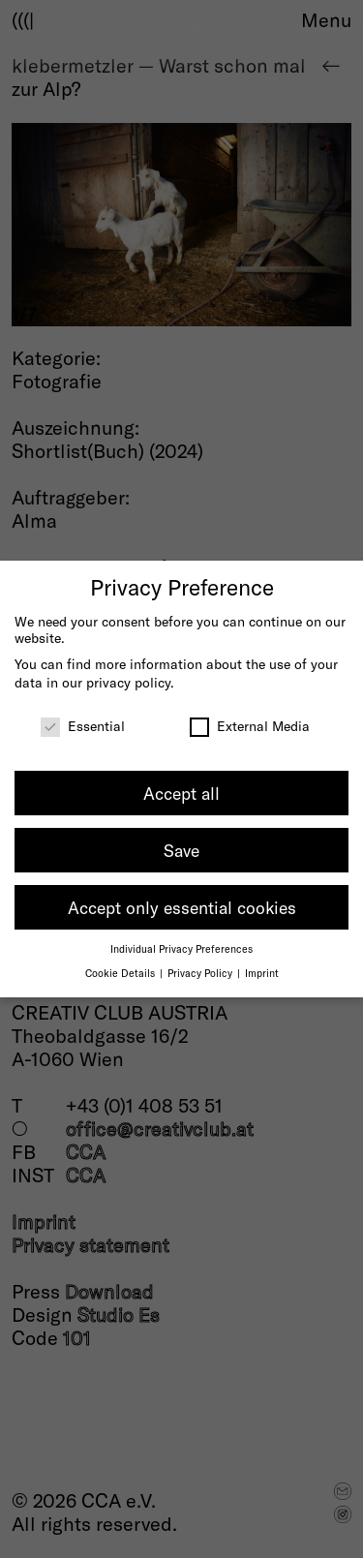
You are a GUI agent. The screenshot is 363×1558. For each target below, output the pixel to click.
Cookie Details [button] (121, 972)
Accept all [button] (181, 793)
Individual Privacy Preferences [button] (181, 948)
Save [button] (181, 850)
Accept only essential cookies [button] (182, 907)
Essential (83, 726)
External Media (250, 726)
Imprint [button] (262, 972)
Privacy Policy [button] (201, 972)
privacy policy (128, 682)
